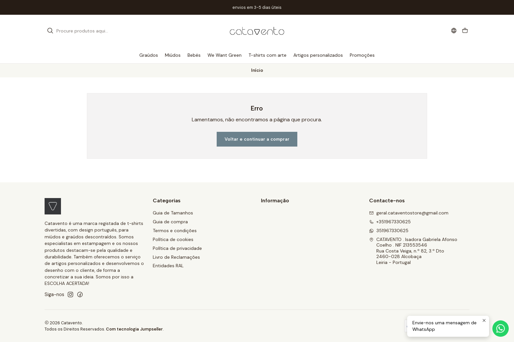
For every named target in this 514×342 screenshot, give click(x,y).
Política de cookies (173, 239)
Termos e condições (175, 230)
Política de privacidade (177, 248)
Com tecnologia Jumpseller (134, 329)
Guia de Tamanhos (173, 213)
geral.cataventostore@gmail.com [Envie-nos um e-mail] (408, 213)
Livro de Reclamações (176, 257)
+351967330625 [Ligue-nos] (390, 222)
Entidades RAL (168, 266)
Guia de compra (170, 222)
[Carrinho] (465, 31)
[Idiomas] (453, 31)
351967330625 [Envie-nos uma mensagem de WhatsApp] (388, 230)
